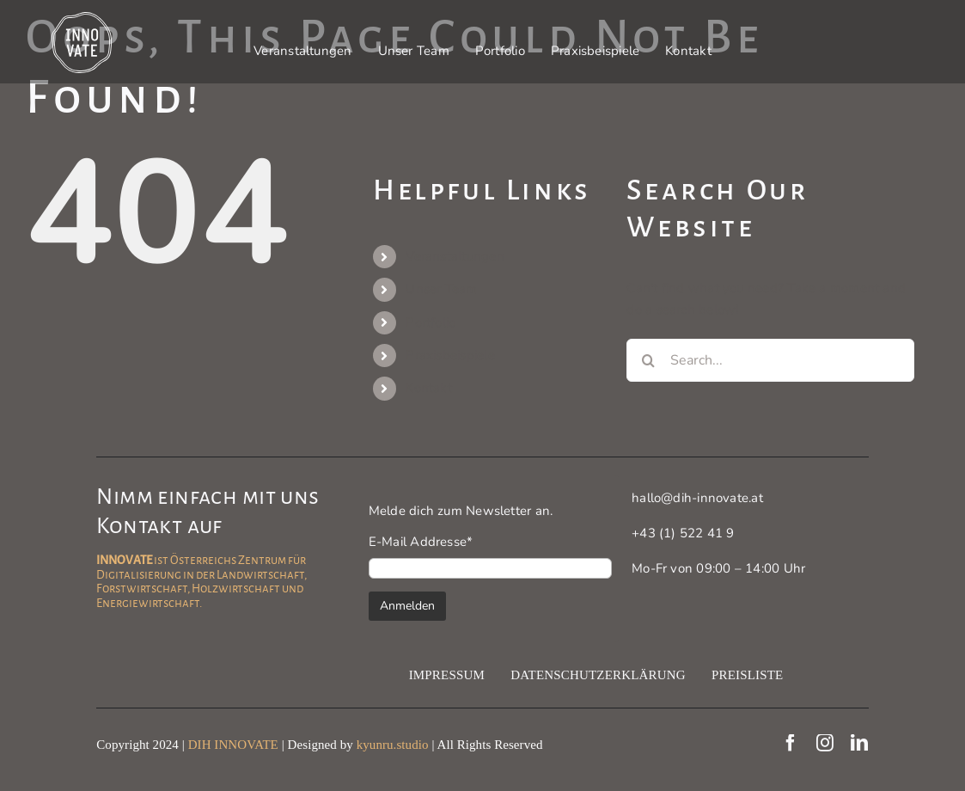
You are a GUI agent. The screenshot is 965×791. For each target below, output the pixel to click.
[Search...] (769, 360)
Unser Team (441, 288)
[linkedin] (859, 742)
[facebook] (790, 742)
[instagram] (825, 742)
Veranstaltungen (455, 256)
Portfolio (430, 322)
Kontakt (429, 387)
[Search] (647, 360)
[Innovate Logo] (82, 18)
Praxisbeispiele (450, 355)
